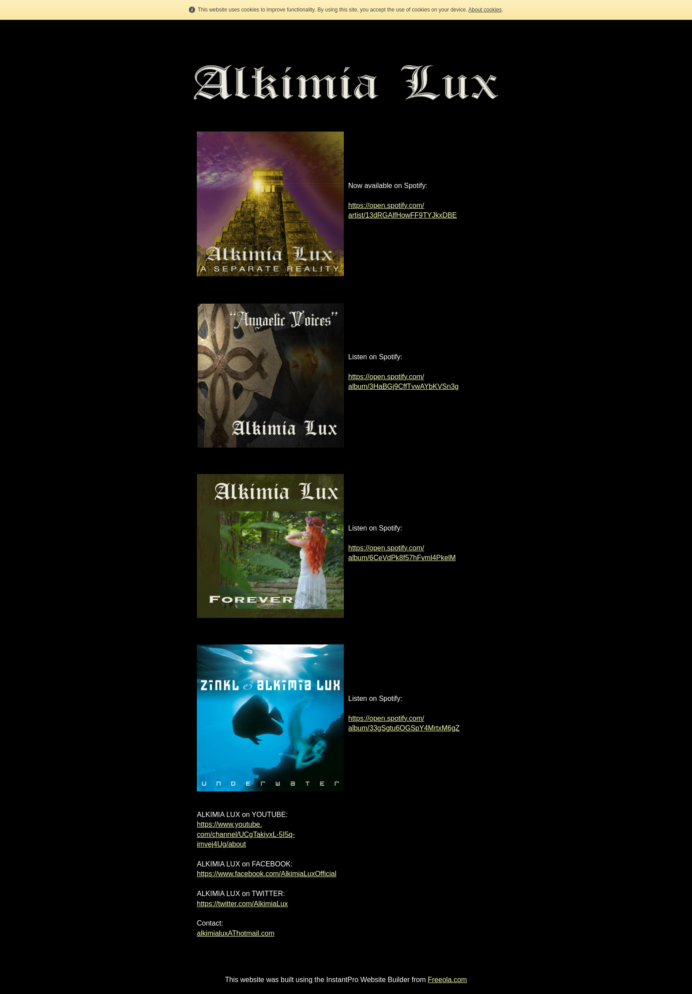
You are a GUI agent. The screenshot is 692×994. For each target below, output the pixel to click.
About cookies (484, 10)
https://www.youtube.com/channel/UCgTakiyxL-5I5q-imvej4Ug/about (246, 834)
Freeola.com (447, 979)
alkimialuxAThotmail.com (236, 933)
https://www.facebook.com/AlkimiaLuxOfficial (266, 873)
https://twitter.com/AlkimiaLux (242, 903)
